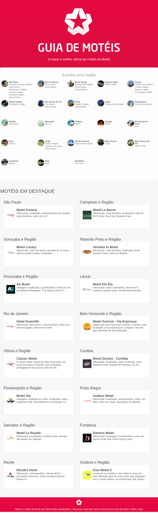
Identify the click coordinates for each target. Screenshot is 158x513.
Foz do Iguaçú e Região (143, 92)
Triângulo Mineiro (81, 90)
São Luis (48, 124)
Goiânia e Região (51, 144)
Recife (137, 104)
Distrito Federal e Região (84, 144)
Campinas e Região (24, 84)
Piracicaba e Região (16, 95)
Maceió (77, 124)
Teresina (12, 144)
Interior (17, 87)
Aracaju (107, 124)
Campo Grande (140, 146)
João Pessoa (13, 124)
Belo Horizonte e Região (83, 84)
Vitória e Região (110, 84)
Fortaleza (108, 104)
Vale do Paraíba (14, 97)
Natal (137, 126)
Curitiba (137, 84)
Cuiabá (107, 144)
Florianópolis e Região (17, 104)
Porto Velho (79, 163)
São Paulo (12, 84)
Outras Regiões (50, 87)
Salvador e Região (81, 104)
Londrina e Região (141, 87)
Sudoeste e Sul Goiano (53, 146)
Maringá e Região (141, 90)
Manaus (12, 163)
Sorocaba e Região (16, 92)
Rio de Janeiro (50, 84)
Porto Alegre (49, 104)
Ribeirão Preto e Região (17, 90)
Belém (47, 163)
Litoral (11, 87)
